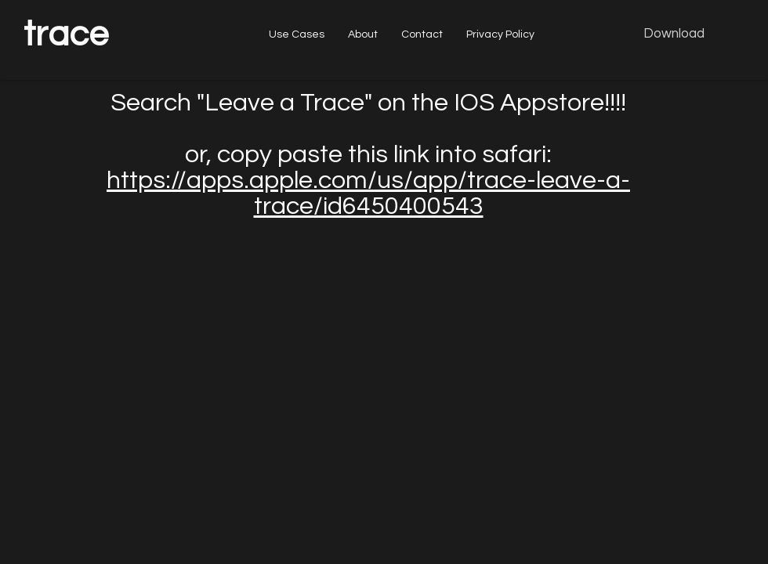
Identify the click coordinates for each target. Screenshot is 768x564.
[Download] (673, 34)
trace (66, 34)
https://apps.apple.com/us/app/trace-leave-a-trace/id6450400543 (368, 193)
